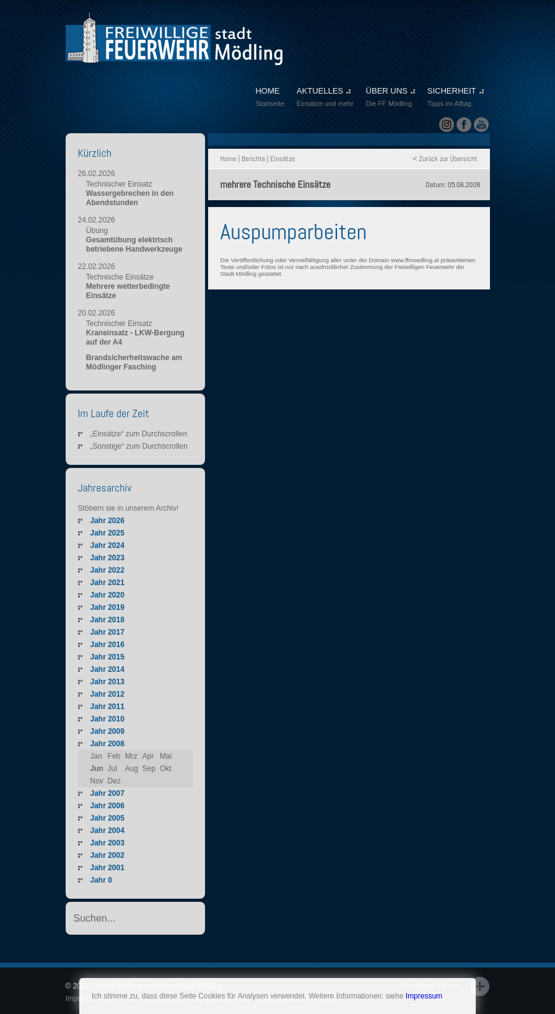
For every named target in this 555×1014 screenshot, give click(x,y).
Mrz (131, 756)
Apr (148, 756)
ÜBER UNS (390, 98)
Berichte (253, 159)
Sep (148, 768)
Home (229, 159)
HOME (269, 98)
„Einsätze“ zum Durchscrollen (139, 434)
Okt (166, 768)
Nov (96, 781)
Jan (96, 756)
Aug (131, 768)
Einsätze (282, 159)
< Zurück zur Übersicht (445, 159)
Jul (112, 768)
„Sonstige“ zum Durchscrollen (139, 446)
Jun (96, 768)
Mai (166, 756)
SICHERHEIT (455, 98)
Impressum (424, 996)
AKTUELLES (325, 98)
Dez (114, 781)
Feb (114, 756)
